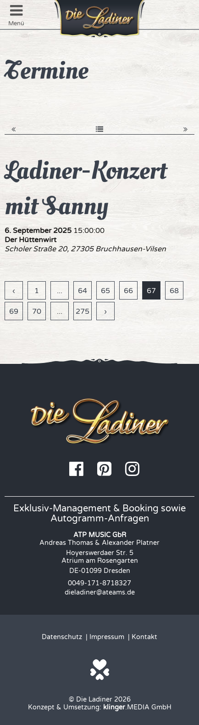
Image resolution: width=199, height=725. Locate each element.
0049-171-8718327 (99, 583)
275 (82, 311)
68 (174, 290)
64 (82, 290)
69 (13, 311)
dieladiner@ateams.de (100, 592)
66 (128, 290)
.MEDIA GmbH (137, 707)
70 (36, 311)
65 (105, 290)
